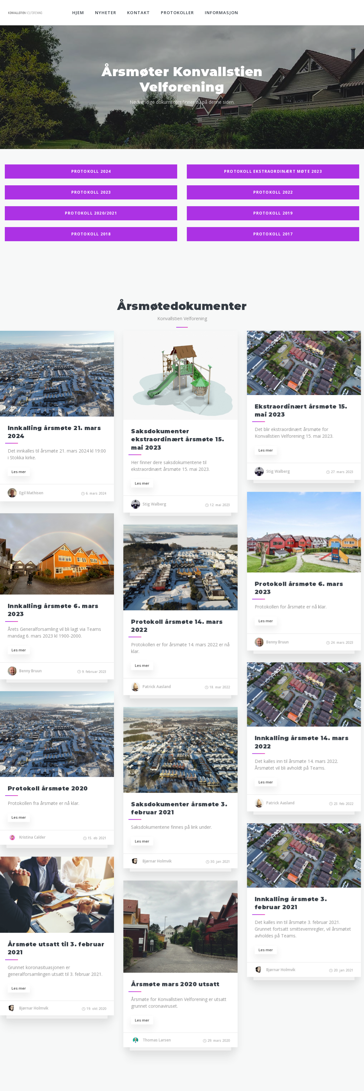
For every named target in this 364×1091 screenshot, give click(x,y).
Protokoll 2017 (273, 234)
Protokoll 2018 (91, 234)
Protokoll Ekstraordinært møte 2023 (273, 171)
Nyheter (105, 12)
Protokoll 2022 (273, 192)
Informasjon (221, 12)
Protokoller (177, 12)
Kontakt (138, 12)
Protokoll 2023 (91, 192)
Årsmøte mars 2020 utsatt (174, 982)
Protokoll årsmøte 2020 (48, 787)
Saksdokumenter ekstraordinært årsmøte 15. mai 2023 (176, 439)
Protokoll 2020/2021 (91, 213)
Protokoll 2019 (273, 213)
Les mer (19, 471)
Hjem (78, 12)
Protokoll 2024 (91, 171)
